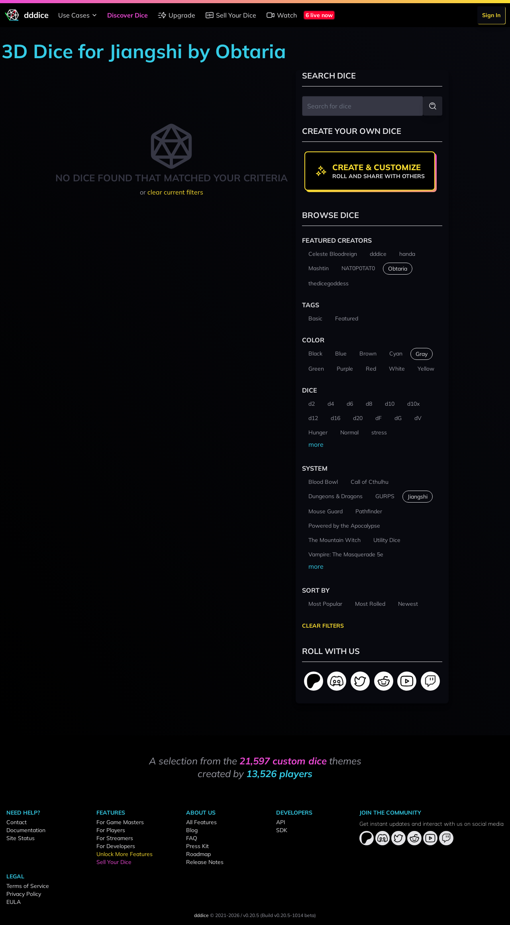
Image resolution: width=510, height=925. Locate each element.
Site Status (20, 838)
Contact (16, 822)
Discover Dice (127, 15)
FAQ (191, 838)
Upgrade (176, 15)
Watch (281, 15)
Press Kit (197, 846)
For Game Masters (120, 822)
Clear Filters (323, 625)
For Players (110, 830)
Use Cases (78, 15)
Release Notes (205, 862)
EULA (13, 901)
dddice (201, 915)
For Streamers (114, 838)
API (280, 822)
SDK (281, 830)
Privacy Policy (23, 894)
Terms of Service (27, 886)
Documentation (25, 830)
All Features (201, 822)
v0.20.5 (251, 915)
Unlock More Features (124, 854)
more (316, 444)
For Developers (115, 846)
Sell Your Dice (230, 15)
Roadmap (198, 854)
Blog (192, 830)
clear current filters (175, 192)
